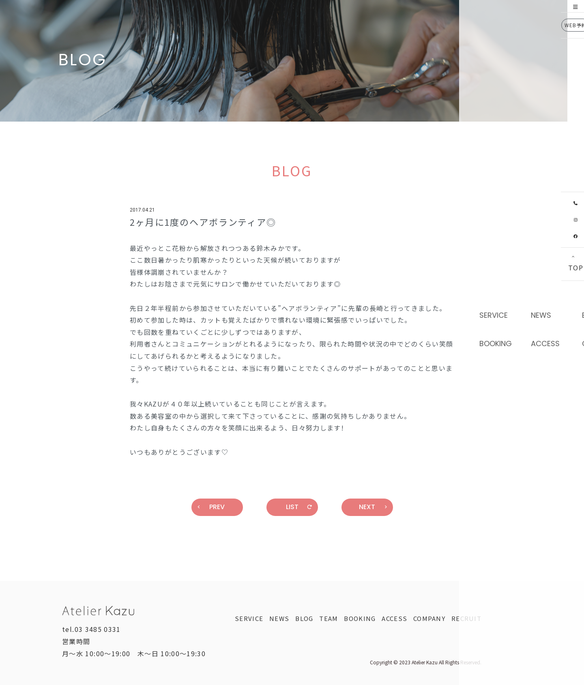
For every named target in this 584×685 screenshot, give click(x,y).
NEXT (373, 507)
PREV (211, 507)
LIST (299, 507)
